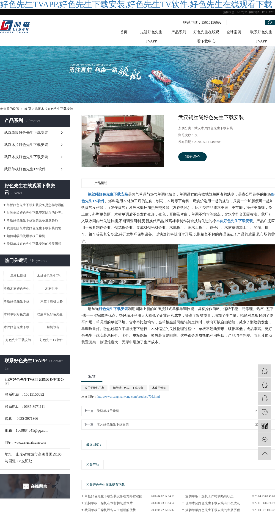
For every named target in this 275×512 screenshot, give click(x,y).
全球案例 (233, 32)
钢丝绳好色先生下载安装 (128, 387)
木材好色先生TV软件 (52, 275)
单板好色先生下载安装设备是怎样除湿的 (35, 205)
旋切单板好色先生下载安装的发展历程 (34, 244)
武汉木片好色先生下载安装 (54, 109)
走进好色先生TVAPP (151, 36)
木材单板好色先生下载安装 (18, 314)
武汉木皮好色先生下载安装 (26, 157)
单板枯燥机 (18, 275)
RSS (264, 12)
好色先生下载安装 (18, 340)
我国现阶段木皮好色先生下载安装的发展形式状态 (36, 228)
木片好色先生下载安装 (18, 327)
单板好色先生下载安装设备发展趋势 (32, 220)
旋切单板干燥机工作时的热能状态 (209, 496)
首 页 (27, 109)
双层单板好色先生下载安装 (52, 314)
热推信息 (228, 12)
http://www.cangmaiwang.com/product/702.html (128, 396)
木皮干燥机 (159, 387)
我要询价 (192, 157)
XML (272, 12)
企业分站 (241, 12)
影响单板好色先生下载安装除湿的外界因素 (36, 212)
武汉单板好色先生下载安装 (26, 132)
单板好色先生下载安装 (18, 301)
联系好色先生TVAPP (261, 36)
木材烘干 (51, 288)
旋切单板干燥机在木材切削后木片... (110, 503)
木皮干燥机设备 (51, 301)
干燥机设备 (52, 327)
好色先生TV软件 (51, 340)
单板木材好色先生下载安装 (18, 288)
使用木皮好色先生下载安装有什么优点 (212, 503)
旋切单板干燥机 (108, 411)
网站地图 (254, 12)
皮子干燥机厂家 (94, 387)
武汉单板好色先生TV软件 (25, 169)
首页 (123, 32)
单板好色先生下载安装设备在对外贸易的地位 (117, 496)
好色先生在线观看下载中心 (206, 36)
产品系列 (178, 32)
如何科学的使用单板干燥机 (26, 236)
